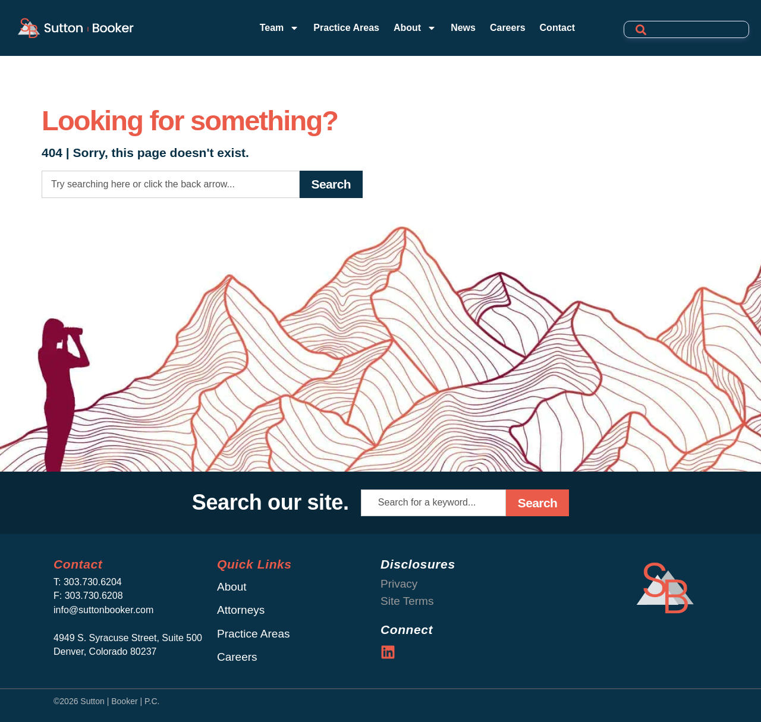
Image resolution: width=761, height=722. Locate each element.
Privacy (398, 583)
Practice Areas (346, 28)
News (463, 28)
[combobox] (171, 184)
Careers (508, 28)
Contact (558, 28)
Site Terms (406, 601)
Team (280, 28)
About (415, 28)
